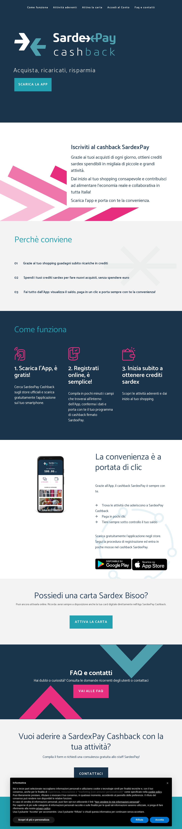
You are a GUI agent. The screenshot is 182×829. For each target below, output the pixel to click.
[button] (167, 783)
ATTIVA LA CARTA (91, 622)
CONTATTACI (91, 774)
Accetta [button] (159, 819)
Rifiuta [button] (139, 819)
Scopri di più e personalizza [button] (33, 819)
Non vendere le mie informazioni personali (117, 801)
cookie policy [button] (155, 792)
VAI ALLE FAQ (91, 691)
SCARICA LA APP (33, 84)
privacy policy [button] (43, 808)
